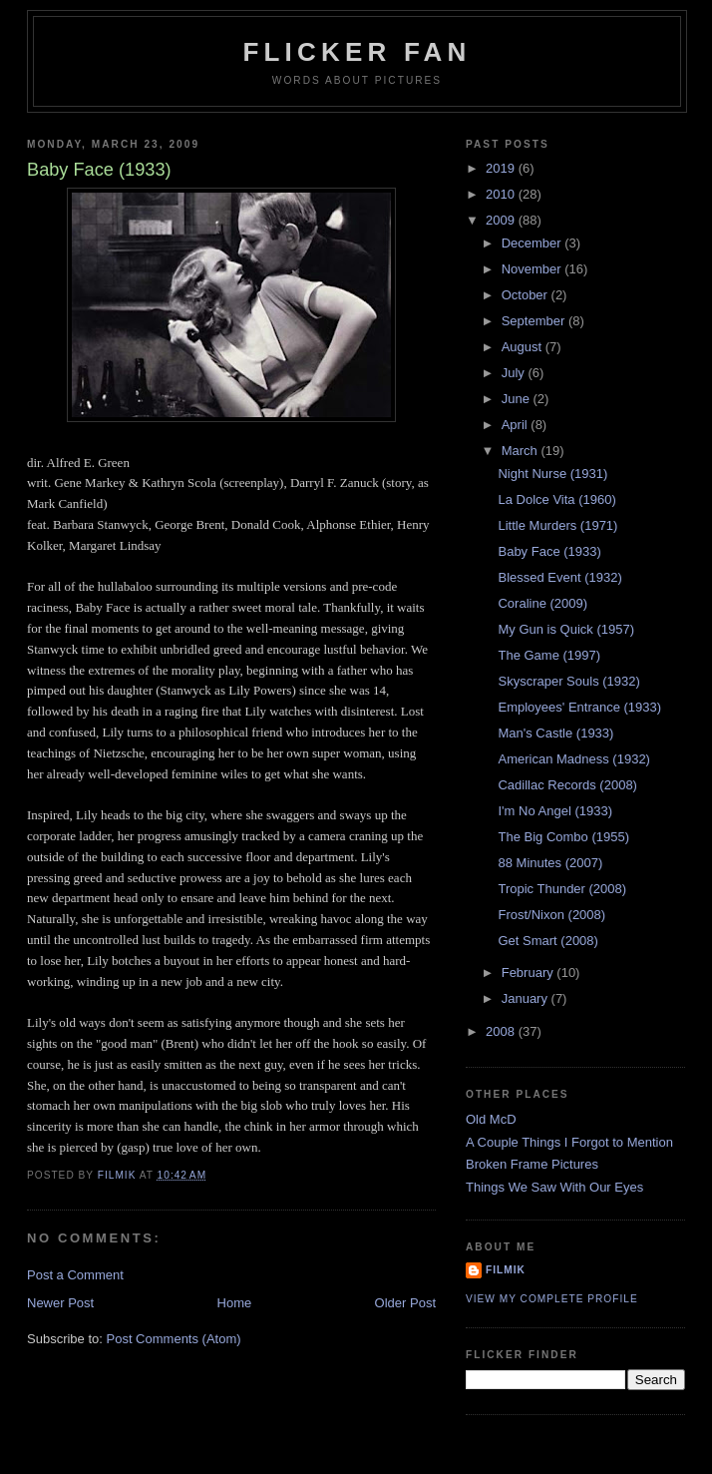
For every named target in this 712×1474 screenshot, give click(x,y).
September (535, 320)
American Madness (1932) (573, 758)
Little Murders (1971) (557, 525)
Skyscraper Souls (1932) (568, 681)
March (521, 450)
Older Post (405, 1302)
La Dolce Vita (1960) (556, 499)
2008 (502, 1031)
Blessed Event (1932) (559, 577)
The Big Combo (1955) (563, 836)
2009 (502, 220)
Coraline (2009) (542, 603)
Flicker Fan (356, 52)
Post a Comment (75, 1274)
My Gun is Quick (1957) (566, 629)
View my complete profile (552, 1298)
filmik (506, 1269)
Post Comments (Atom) (174, 1338)
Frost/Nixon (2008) (551, 914)
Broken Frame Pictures (532, 1164)
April (517, 424)
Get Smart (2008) (547, 940)
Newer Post (60, 1302)
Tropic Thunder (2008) (562, 888)
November (533, 268)
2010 (502, 194)
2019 (502, 168)
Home (234, 1302)
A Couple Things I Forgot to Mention (569, 1142)
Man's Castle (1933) (555, 733)
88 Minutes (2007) (550, 862)
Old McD (491, 1119)
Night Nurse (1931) (552, 473)
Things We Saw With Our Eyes (554, 1187)
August (523, 346)
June (518, 398)
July (515, 372)
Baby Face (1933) (549, 551)
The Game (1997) (549, 655)
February (529, 972)
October (526, 294)
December (533, 243)
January (526, 998)
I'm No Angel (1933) (555, 810)
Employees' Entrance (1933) (579, 707)
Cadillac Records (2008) (567, 784)
